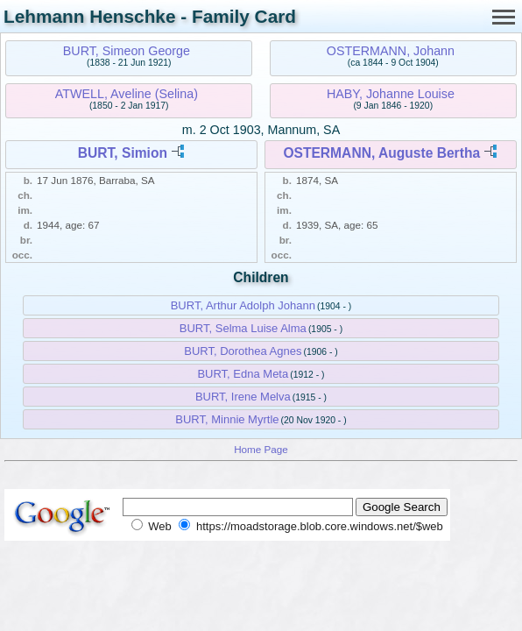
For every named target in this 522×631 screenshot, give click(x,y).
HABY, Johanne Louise (391, 94)
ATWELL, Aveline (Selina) (126, 94)
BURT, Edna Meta (242, 373)
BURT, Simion (122, 152)
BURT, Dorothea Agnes (242, 351)
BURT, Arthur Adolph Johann (243, 305)
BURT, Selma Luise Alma (243, 328)
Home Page (261, 449)
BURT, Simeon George (126, 51)
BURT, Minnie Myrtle (227, 419)
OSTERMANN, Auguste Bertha (381, 152)
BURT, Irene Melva (243, 396)
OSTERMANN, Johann (391, 51)
